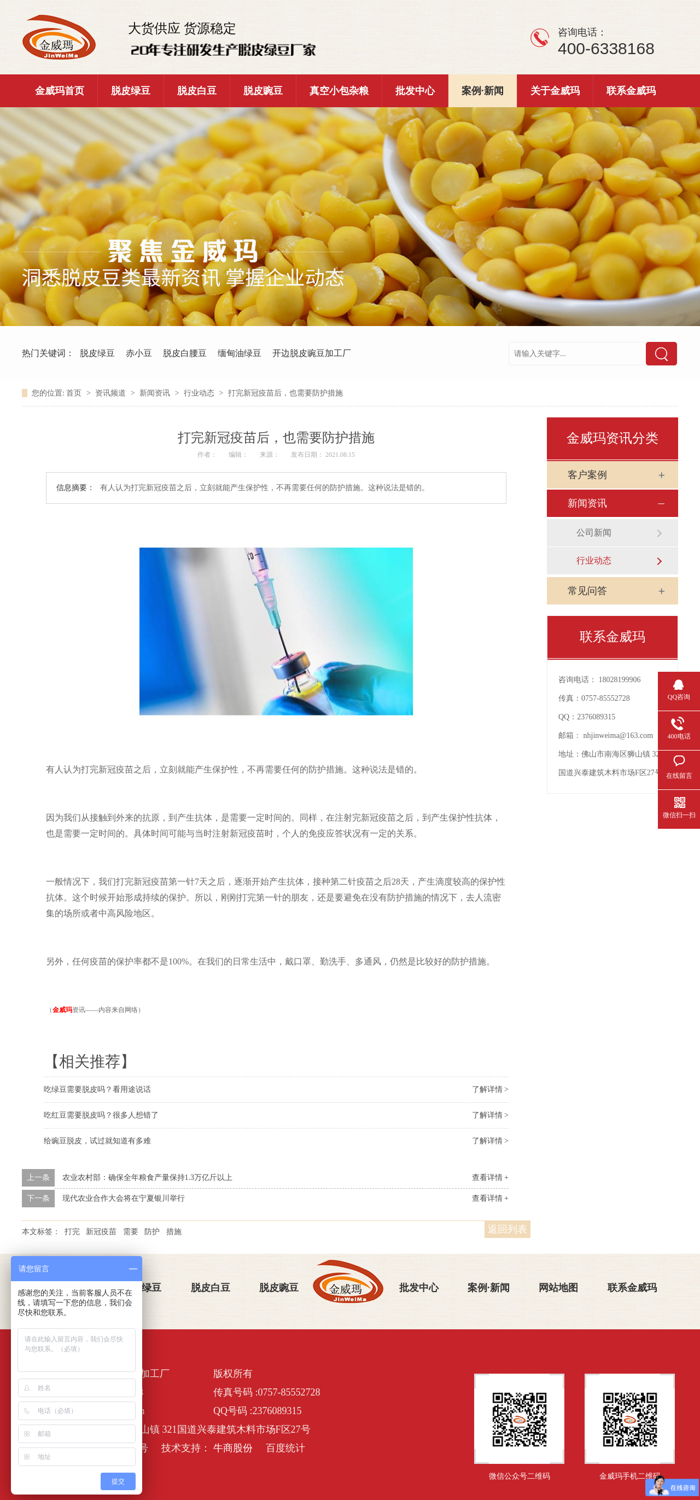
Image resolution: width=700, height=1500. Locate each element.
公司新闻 (593, 532)
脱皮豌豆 (263, 90)
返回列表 (507, 1229)
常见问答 (587, 590)
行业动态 (200, 393)
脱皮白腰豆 (185, 353)
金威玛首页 (59, 90)
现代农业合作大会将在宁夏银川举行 (123, 1198)
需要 (130, 1232)
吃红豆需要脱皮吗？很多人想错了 (101, 1115)
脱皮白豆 (197, 90)
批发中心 (415, 90)
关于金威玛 (555, 90)
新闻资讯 (155, 393)
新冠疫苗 (101, 1232)
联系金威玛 (631, 90)
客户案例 (587, 474)
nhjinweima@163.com (619, 735)
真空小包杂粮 (339, 90)
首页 (75, 393)
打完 (72, 1232)
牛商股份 (233, 1448)
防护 (152, 1232)
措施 (174, 1232)
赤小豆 (139, 353)
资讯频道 (111, 393)
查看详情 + (490, 1177)
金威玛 (62, 1010)
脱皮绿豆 (130, 90)
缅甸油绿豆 (239, 353)
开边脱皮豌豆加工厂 (311, 353)
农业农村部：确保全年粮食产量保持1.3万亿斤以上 (147, 1177)
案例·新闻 (483, 90)
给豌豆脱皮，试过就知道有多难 (97, 1141)
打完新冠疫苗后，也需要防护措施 (285, 393)
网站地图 (558, 1287)
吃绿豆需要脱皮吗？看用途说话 (97, 1089)
